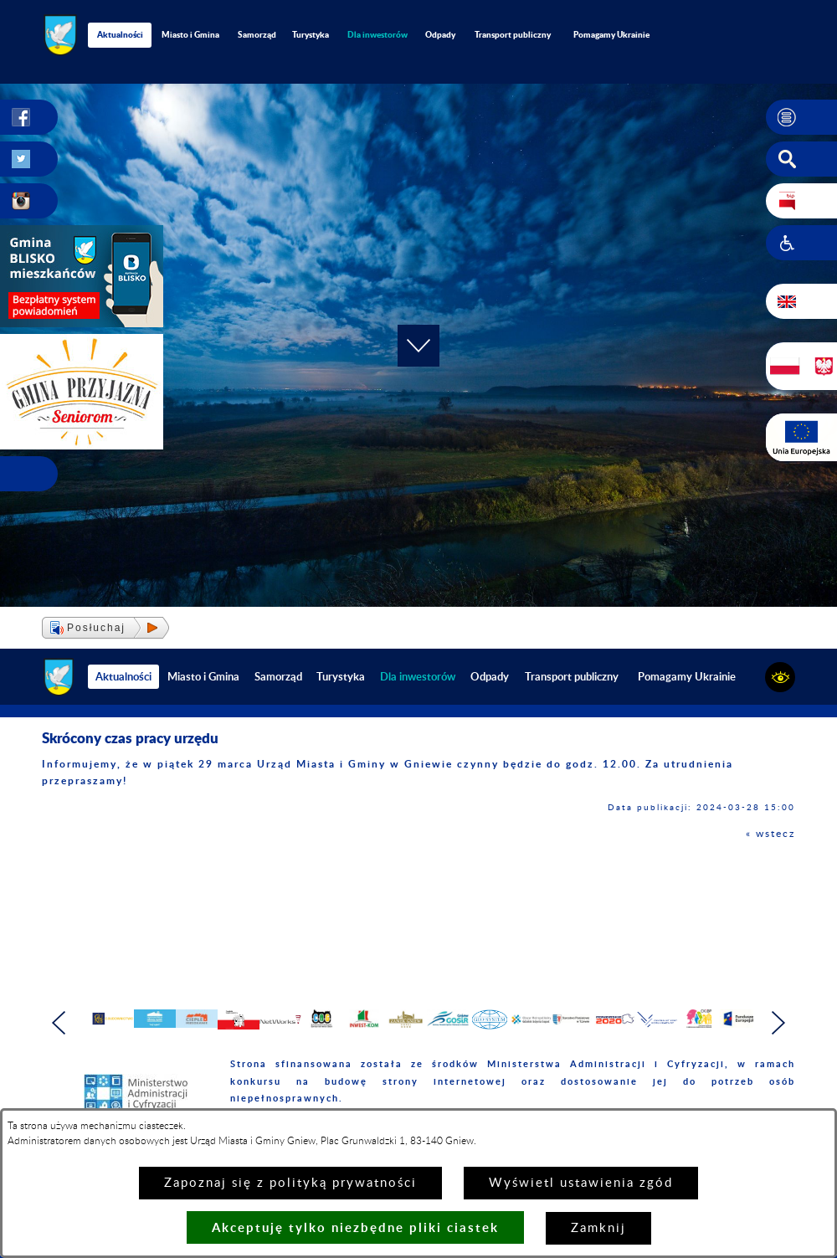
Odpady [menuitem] (440, 34)
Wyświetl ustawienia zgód (581, 1183)
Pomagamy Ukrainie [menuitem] (611, 34)
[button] (801, 117)
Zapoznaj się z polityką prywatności (290, 1183)
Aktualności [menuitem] (120, 34)
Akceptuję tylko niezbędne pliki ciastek (355, 1227)
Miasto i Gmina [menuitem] (190, 34)
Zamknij (598, 1228)
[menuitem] (377, 35)
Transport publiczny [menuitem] (513, 34)
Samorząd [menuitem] (257, 34)
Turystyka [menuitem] (310, 34)
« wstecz (770, 834)
